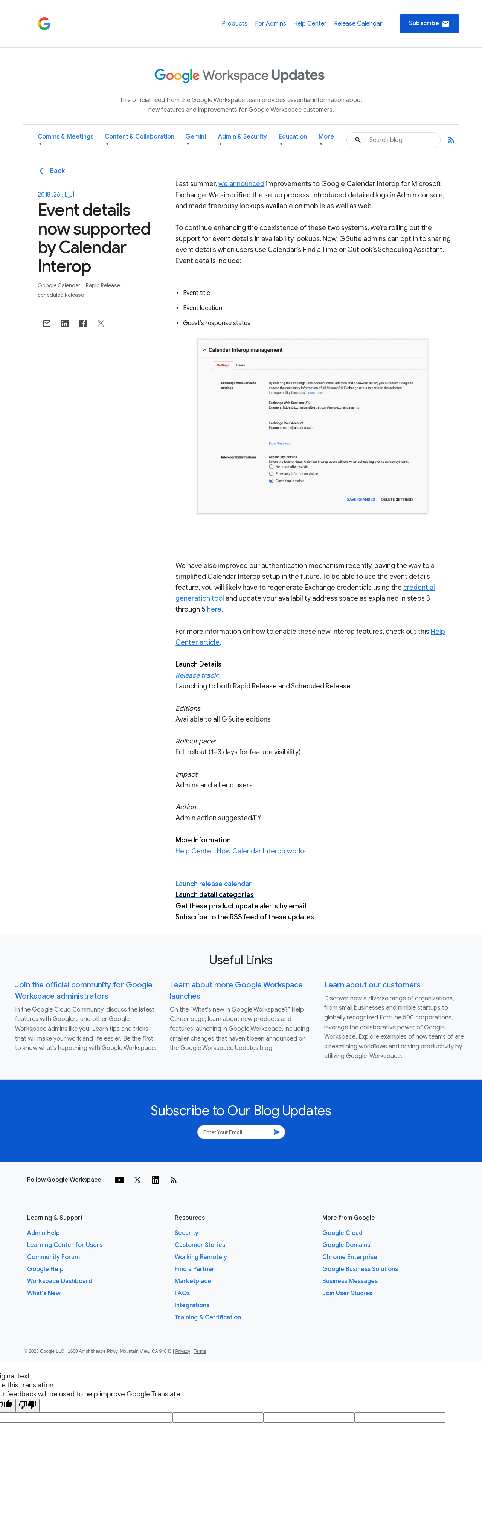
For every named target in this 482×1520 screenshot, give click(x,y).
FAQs (182, 1293)
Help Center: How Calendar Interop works (240, 851)
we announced (241, 184)
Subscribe (429, 23)
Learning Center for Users (64, 1245)
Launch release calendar (213, 884)
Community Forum (53, 1257)
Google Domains (346, 1245)
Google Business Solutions (360, 1269)
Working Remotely (201, 1257)
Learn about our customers (372, 985)
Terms (200, 1351)
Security (186, 1233)
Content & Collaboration (139, 140)
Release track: (197, 675)
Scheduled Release (61, 294)
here (214, 609)
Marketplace (193, 1281)
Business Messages (350, 1281)
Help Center (309, 23)
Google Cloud (342, 1233)
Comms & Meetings (65, 140)
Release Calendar (358, 23)
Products (234, 23)
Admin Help (43, 1233)
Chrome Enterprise (349, 1257)
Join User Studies (347, 1293)
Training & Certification (208, 1317)
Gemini (195, 140)
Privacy (182, 1351)
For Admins (270, 23)
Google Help (45, 1269)
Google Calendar (59, 285)
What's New (44, 1293)
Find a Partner (195, 1269)
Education (293, 140)
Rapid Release (103, 285)
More (326, 140)
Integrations (192, 1305)
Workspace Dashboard (59, 1281)
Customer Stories (200, 1245)
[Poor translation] (27, 1405)
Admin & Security (242, 140)
